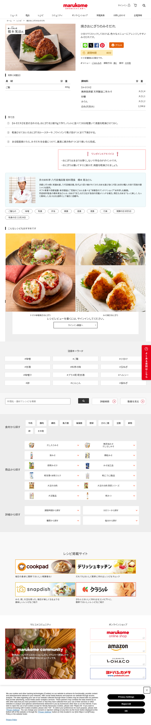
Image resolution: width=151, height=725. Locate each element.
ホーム (9, 20)
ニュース (13, 13)
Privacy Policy (11, 720)
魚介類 (66, 404)
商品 (27, 13)
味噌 (27, 211)
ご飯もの (12, 211)
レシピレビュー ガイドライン (135, 267)
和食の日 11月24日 (17, 217)
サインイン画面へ (75, 291)
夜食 (92, 211)
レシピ (40, 13)
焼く (115, 62)
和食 (40, 211)
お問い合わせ (119, 13)
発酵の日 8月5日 (123, 211)
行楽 (105, 211)
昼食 (79, 211)
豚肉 (42, 404)
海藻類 (79, 404)
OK (126, 711)
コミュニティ (56, 13)
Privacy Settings (126, 697)
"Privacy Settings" (13, 710)
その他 (128, 62)
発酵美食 (100, 13)
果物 (130, 404)
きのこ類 (105, 404)
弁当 (53, 211)
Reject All (126, 704)
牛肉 (30, 404)
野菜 (92, 404)
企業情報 (137, 13)
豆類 (119, 404)
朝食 (66, 211)
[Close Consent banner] (147, 690)
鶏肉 (53, 404)
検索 (144, 5)
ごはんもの (96, 62)
